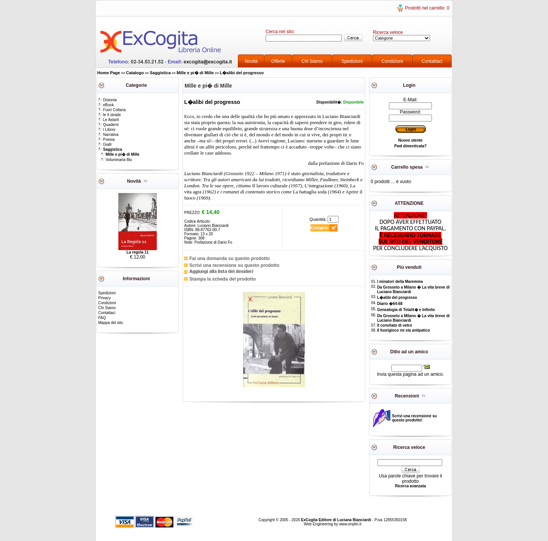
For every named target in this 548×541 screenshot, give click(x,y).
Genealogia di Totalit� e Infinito (406, 310)
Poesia (106, 139)
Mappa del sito (110, 323)
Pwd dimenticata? (410, 146)
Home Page (108, 72)
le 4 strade (109, 115)
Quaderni (108, 125)
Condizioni (392, 61)
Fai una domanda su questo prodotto (229, 258)
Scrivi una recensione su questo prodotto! (414, 418)
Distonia (107, 100)
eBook (106, 105)
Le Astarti (108, 120)
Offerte (278, 61)
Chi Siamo (311, 61)
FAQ (102, 318)
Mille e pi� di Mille (195, 72)
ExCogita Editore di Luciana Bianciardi (336, 520)
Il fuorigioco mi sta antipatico (403, 330)
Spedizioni (351, 61)
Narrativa (108, 134)
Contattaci (432, 61)
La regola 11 (137, 252)
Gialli (105, 144)
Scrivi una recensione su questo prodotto (234, 265)
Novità (251, 61)
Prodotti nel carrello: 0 (427, 8)
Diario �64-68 (390, 304)
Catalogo (135, 72)
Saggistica (160, 72)
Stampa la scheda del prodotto (222, 279)
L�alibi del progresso (242, 72)
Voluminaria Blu (116, 160)
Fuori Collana (112, 110)
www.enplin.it (350, 524)
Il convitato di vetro (394, 325)
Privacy (104, 298)
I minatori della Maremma (400, 281)
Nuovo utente (410, 140)
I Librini (106, 130)
